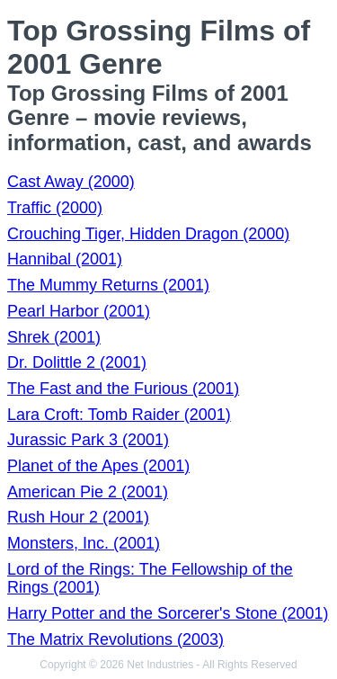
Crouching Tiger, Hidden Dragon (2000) (148, 234)
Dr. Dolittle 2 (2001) (76, 362)
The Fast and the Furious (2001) (123, 389)
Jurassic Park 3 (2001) (88, 440)
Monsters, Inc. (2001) (83, 543)
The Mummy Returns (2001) (108, 285)
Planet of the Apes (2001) (98, 466)
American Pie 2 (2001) (87, 492)
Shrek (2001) (54, 337)
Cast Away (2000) (71, 182)
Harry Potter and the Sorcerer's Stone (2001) (168, 613)
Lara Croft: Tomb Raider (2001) (119, 415)
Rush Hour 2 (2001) (78, 517)
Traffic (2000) (54, 208)
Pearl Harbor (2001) (78, 311)
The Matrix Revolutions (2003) (115, 639)
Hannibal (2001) (64, 259)
